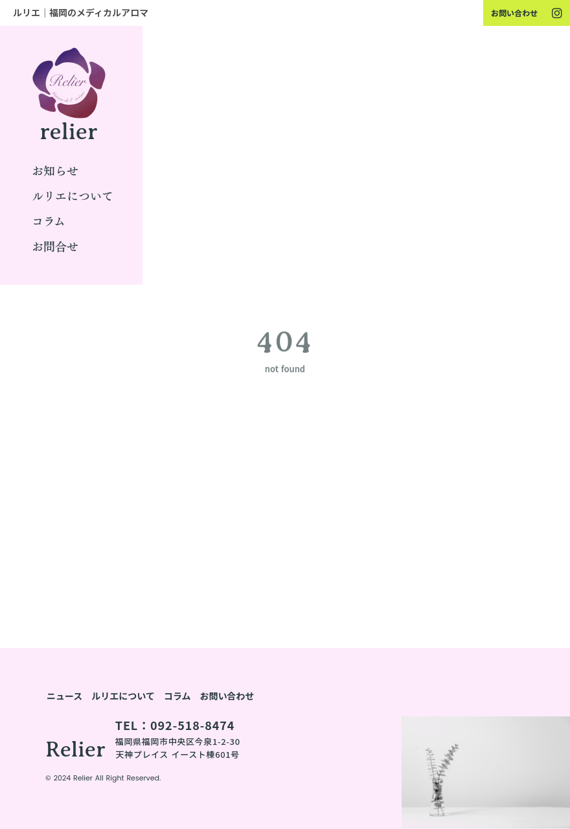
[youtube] (557, 13)
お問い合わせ (514, 12)
